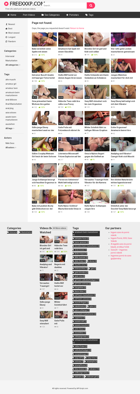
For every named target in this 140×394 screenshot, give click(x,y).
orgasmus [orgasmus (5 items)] (80, 318)
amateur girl (11, 84)
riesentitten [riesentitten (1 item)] (80, 333)
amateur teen (12, 88)
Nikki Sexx (10, 143)
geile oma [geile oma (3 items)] (80, 276)
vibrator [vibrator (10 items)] (95, 369)
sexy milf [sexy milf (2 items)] (79, 358)
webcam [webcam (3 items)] (79, 377)
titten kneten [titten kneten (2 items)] (81, 369)
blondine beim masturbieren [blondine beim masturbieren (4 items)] (87, 246)
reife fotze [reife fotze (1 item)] (80, 329)
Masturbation (11, 60)
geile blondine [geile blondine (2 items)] (81, 272)
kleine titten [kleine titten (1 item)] (80, 291)
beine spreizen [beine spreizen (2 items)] (82, 242)
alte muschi (11, 79)
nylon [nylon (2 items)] (92, 306)
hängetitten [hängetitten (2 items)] (80, 287)
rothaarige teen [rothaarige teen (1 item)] (82, 336)
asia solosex (11, 112)
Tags (91, 15)
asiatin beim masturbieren (11, 118)
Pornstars (74, 15)
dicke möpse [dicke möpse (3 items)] (81, 254)
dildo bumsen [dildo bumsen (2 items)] (81, 257)
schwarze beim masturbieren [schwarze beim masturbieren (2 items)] (85, 341)
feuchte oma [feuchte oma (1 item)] (81, 265)
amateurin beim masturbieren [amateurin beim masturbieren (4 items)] (85, 233)
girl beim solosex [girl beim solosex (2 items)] (83, 284)
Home (13, 15)
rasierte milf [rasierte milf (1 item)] (81, 321)
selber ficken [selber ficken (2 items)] (81, 346)
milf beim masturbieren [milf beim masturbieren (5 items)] (85, 295)
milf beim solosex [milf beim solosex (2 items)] (83, 299)
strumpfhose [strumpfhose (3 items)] (81, 365)
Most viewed (12, 33)
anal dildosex (11, 100)
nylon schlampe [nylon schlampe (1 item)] (82, 310)
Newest (10, 24)
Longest (10, 37)
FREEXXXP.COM (24, 3)
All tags (10, 128)
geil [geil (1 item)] (93, 269)
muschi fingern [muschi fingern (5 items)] (82, 303)
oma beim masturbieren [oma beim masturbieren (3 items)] (85, 314)
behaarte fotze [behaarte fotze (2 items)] (82, 238)
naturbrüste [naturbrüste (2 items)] (80, 306)
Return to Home (77, 28)
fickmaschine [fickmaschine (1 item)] (81, 269)
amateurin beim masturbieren (13, 93)
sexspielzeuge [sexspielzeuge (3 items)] (82, 354)
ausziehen (10, 124)
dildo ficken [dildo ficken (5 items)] (80, 261)
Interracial (10, 56)
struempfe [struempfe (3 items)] (92, 361)
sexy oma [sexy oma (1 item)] (92, 358)
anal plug (9, 108)
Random (11, 41)
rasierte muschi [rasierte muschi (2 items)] (82, 325)
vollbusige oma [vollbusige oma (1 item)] (82, 373)
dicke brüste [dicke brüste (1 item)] (81, 250)
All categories (13, 65)
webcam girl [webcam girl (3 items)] (93, 377)
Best (9, 28)
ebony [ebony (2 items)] (93, 261)
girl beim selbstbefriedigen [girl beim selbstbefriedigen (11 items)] (87, 280)
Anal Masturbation (14, 104)
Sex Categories (52, 15)
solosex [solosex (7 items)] (79, 361)
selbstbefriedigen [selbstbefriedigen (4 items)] (83, 350)
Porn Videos (29, 15)
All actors (11, 147)
